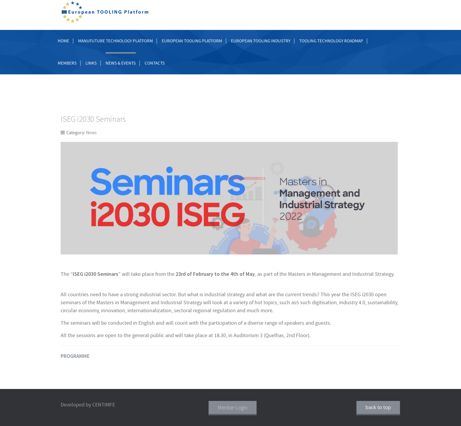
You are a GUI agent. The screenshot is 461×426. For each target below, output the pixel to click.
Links (91, 63)
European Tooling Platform (192, 41)
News (91, 133)
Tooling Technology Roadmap (331, 41)
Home (63, 41)
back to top (378, 407)
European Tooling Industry (260, 41)
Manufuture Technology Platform (115, 41)
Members (67, 63)
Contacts (155, 63)
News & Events (121, 63)
